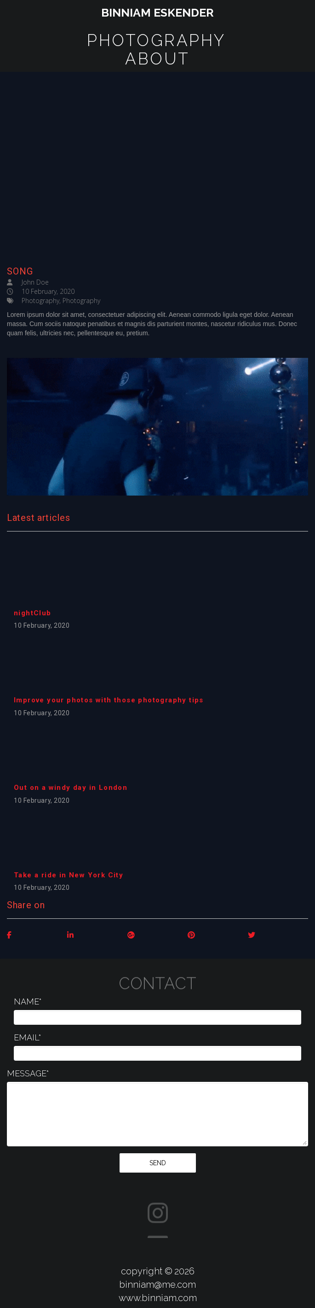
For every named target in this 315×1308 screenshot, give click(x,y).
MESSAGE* (28, 1073)
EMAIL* (27, 1037)
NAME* (28, 1001)
